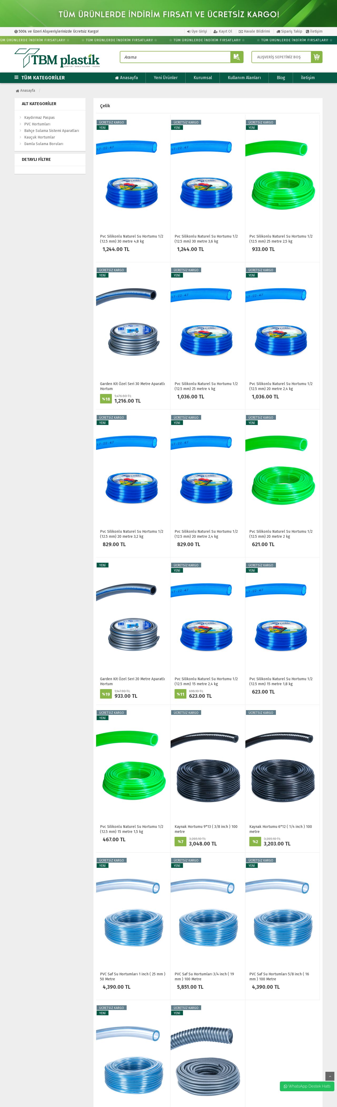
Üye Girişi (197, 31)
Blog (281, 77)
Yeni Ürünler (166, 77)
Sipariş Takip (289, 31)
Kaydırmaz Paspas (39, 117)
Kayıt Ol (223, 31)
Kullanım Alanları (244, 77)
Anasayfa (126, 77)
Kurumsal (203, 77)
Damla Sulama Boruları (43, 144)
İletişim (314, 31)
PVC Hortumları (37, 124)
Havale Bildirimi (254, 31)
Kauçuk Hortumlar (39, 137)
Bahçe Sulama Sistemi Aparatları (51, 131)
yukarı (329, 1076)
